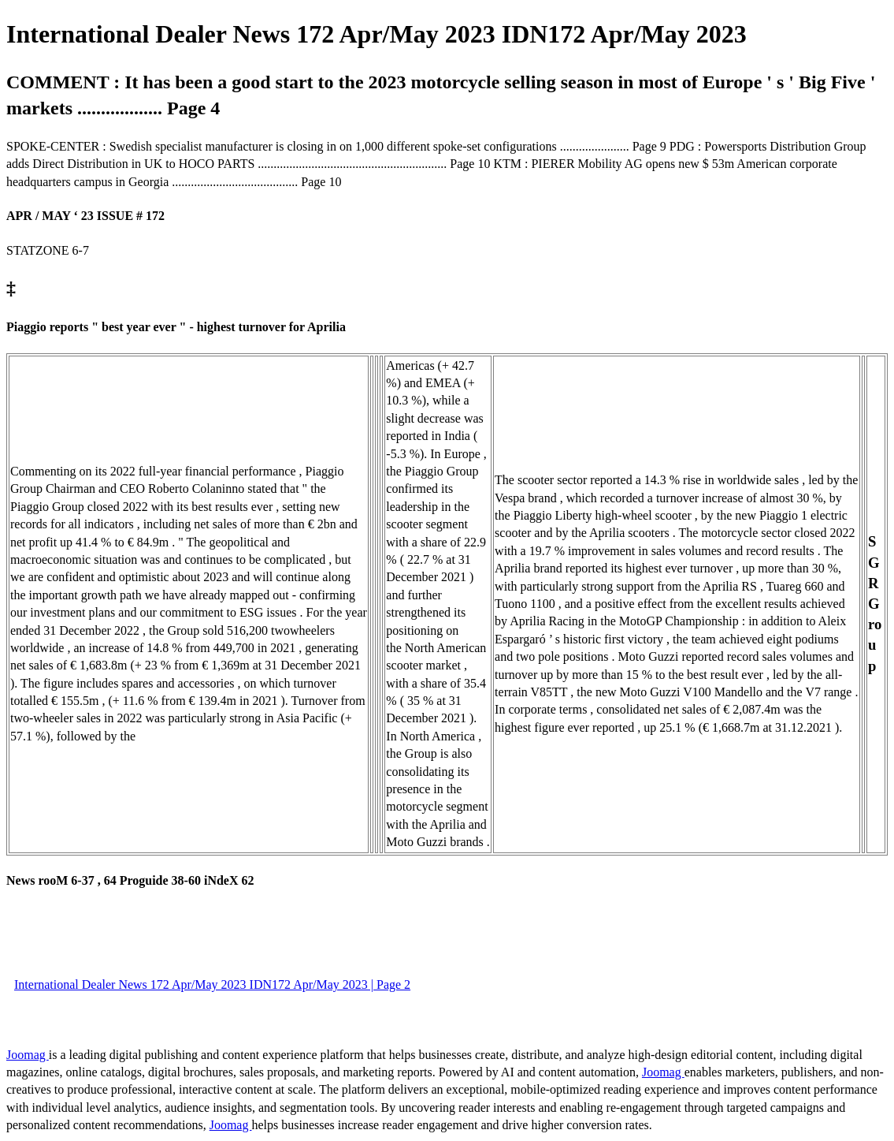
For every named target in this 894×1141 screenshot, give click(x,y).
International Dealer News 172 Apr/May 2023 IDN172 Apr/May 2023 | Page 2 (212, 984)
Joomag (27, 1054)
